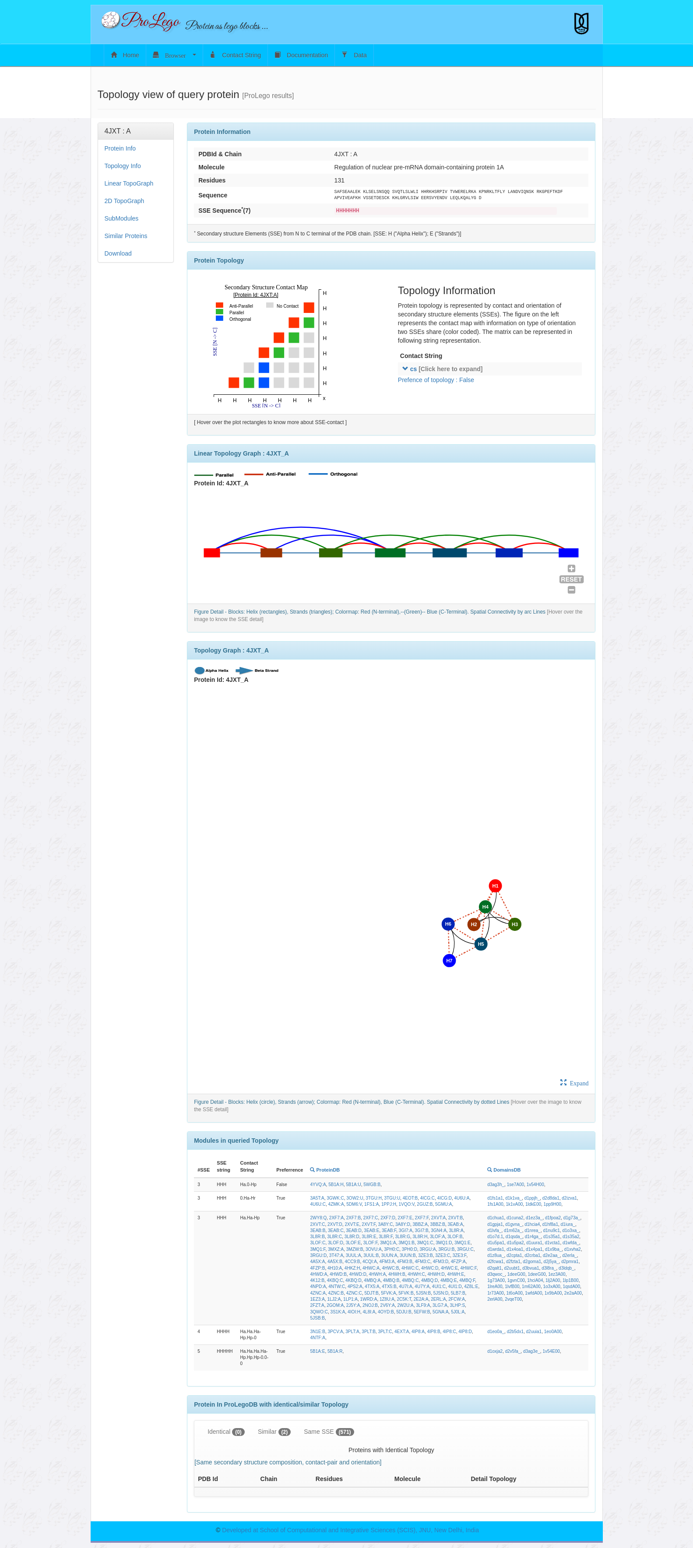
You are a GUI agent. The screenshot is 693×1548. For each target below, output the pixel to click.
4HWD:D (357, 1274)
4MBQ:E (448, 1280)
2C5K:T (404, 1299)
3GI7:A (405, 1230)
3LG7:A (440, 1305)
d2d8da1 (550, 1198)
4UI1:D (455, 1286)
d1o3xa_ (570, 1230)
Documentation (301, 55)
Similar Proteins (126, 235)
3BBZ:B (437, 1224)
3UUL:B (371, 1255)
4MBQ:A (372, 1280)
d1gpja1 (495, 1224)
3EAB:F (389, 1230)
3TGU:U (392, 1198)
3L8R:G (402, 1236)
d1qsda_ (514, 1236)
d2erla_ (569, 1255)
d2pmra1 (569, 1261)
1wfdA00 (533, 1293)
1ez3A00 (556, 1274)
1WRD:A (368, 1299)
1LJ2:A (334, 1299)
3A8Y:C (385, 1224)
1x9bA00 (553, 1293)
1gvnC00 (516, 1280)
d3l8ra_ (549, 1268)
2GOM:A (335, 1305)
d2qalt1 (494, 1268)
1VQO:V (406, 1204)
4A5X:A (317, 1261)
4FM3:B (404, 1261)
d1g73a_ (571, 1217)
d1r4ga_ (533, 1236)
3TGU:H (374, 1198)
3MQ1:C (425, 1242)
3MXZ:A (336, 1249)
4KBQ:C (335, 1280)
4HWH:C (416, 1274)
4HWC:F (468, 1268)
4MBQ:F (467, 1280)
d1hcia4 (532, 1224)
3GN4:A (439, 1230)
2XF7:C (370, 1217)
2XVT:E (352, 1224)
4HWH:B (396, 1274)
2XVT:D (334, 1224)
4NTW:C (336, 1286)
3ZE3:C (442, 1255)
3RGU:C (465, 1249)
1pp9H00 (553, 1204)
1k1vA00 (514, 1204)
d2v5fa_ (513, 1351)
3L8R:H (420, 1236)
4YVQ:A (318, 1184)
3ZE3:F (460, 1255)
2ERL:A (438, 1299)
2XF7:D (387, 1217)
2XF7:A (336, 1217)
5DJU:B (403, 1311)
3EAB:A (455, 1224)
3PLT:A (352, 1331)
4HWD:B (338, 1274)
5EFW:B (422, 1311)
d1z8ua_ (495, 1255)
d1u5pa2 (515, 1242)
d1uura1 (534, 1242)
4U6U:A (462, 1198)
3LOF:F (370, 1242)
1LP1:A (350, 1299)
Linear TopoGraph (129, 183)
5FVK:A (388, 1293)
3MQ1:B (406, 1242)
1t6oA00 (515, 1293)
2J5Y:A (353, 1305)
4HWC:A (371, 1268)
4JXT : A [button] (118, 131)
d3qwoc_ (496, 1274)
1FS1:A (371, 1204)
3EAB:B (317, 1230)
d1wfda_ (571, 1242)
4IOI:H (354, 1311)
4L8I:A (369, 1311)
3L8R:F (386, 1236)
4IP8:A (418, 1331)
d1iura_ (568, 1224)
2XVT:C (317, 1224)
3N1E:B (317, 1331)
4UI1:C (439, 1286)
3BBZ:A (420, 1224)
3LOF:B (454, 1236)
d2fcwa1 (495, 1261)
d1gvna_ (513, 1224)
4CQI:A (369, 1261)
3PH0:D (409, 1249)
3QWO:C (319, 1311)
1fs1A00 (495, 1204)
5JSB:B (317, 1318)
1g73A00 (496, 1280)
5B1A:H (335, 1184)
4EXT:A (401, 1331)
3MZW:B (354, 1249)
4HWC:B (390, 1268)
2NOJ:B (370, 1305)
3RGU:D (318, 1255)
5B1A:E (317, 1351)
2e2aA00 (573, 1293)
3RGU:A (427, 1249)
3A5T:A (317, 1198)
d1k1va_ (513, 1198)
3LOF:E (353, 1242)
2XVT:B (455, 1217)
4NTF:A (317, 1337)
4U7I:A (405, 1286)
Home (125, 55)
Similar (274, 1432)
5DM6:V (354, 1204)
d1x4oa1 (515, 1249)
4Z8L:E (471, 1286)
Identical (226, 1432)
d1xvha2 (572, 1249)
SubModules (122, 218)
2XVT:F (369, 1224)
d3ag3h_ (495, 1184)
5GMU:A (443, 1204)
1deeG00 (516, 1274)
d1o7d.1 (495, 1236)
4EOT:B (410, 1198)
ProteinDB (325, 1169)
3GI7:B (422, 1230)
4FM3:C (423, 1261)
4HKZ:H (352, 1268)
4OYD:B (386, 1311)
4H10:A (334, 1268)
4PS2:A (355, 1286)
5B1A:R (334, 1351)
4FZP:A (458, 1261)
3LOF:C (317, 1242)
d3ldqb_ (566, 1268)
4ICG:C (427, 1198)
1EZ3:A (317, 1299)
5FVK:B (405, 1293)
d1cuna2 (515, 1217)
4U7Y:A (422, 1286)
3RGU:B (446, 1249)
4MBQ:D (429, 1280)
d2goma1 (532, 1261)
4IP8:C (449, 1331)
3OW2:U (354, 1198)
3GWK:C (335, 1198)
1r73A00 (495, 1293)
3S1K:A (338, 1311)
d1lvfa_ (494, 1230)
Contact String (235, 55)
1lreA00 (494, 1286)
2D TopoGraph (124, 200)
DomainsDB (504, 1169)
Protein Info (120, 148)
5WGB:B (371, 1184)
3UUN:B (408, 1255)
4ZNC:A (318, 1293)
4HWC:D (429, 1268)
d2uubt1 (512, 1268)
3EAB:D (354, 1230)
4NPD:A (318, 1286)
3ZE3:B (425, 1255)
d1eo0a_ (495, 1331)
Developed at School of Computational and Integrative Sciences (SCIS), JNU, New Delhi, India (350, 1530)
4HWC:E (449, 1268)
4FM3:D (441, 1261)
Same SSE (329, 1432)
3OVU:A (374, 1249)
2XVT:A (438, 1217)
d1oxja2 (495, 1351)
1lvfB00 (512, 1286)
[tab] (136, 131)
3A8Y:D (402, 1224)
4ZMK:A (336, 1204)
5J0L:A (457, 1311)
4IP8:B (433, 1331)
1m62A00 (531, 1286)
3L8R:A (456, 1230)
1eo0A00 (553, 1331)
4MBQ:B (391, 1280)
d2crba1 (532, 1255)
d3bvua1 (530, 1268)
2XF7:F (422, 1217)
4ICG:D (444, 1198)
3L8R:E (369, 1236)
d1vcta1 (552, 1242)
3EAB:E (371, 1230)
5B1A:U (353, 1184)
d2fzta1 (513, 1261)
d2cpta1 (514, 1255)
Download (118, 253)
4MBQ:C (410, 1280)
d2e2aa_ (551, 1255)
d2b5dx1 (515, 1331)
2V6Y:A (387, 1305)
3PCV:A (335, 1331)
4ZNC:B (336, 1293)
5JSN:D (440, 1293)
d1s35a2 (571, 1236)
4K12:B (317, 1280)
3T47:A (336, 1255)
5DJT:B (371, 1293)
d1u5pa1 (495, 1242)
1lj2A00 (552, 1280)
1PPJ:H (388, 1204)
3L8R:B (317, 1236)
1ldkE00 (533, 1204)
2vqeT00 (513, 1299)
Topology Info (123, 165)
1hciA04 (535, 1280)
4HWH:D (435, 1274)
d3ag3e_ (531, 1351)
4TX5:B (389, 1286)
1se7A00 (515, 1184)
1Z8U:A (387, 1299)
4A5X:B (334, 1261)
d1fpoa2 (553, 1217)
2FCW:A (456, 1299)
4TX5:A (372, 1286)
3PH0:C (391, 1249)
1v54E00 (550, 1351)
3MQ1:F (317, 1249)
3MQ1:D (444, 1242)
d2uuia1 (534, 1331)
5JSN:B (423, 1293)
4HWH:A (377, 1274)
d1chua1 (495, 1217)
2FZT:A (317, 1305)
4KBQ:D (353, 1280)
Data (354, 55)
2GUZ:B (425, 1204)
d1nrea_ (532, 1230)
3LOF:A (437, 1236)
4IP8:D (465, 1331)
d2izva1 (569, 1198)
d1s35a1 (551, 1236)
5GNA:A (441, 1311)
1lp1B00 (571, 1280)
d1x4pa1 (534, 1249)
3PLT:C (385, 1331)
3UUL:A (353, 1255)
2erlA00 (494, 1299)
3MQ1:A (388, 1242)
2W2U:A (406, 1305)
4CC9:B (352, 1261)
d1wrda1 (495, 1249)
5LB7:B (458, 1293)
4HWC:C (410, 1268)
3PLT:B (369, 1331)
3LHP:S (457, 1305)
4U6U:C (318, 1204)
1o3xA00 (551, 1286)
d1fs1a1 (495, 1198)
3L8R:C (334, 1236)
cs (442, 368)
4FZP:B (317, 1268)
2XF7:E (405, 1217)
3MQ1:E (462, 1242)
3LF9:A (423, 1305)
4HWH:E (455, 1274)
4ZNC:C (354, 1293)
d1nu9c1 (551, 1230)
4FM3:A (386, 1261)
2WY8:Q (318, 1217)
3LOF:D (335, 1242)
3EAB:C (336, 1230)
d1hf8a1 (550, 1224)
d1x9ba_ (553, 1249)
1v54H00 (535, 1184)
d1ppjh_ (532, 1198)
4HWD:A (318, 1274)
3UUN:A (389, 1255)
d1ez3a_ (534, 1217)
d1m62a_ (513, 1230)
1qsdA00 (571, 1286)
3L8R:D (352, 1236)
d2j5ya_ (551, 1261)
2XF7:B (353, 1217)
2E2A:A (421, 1299)
